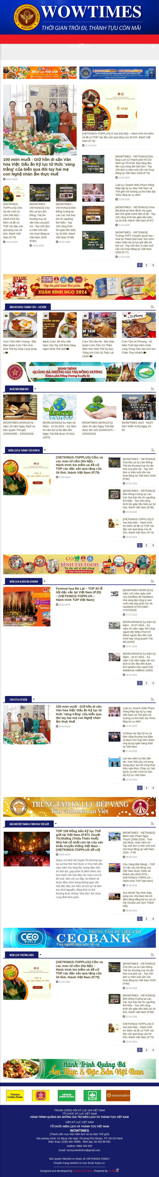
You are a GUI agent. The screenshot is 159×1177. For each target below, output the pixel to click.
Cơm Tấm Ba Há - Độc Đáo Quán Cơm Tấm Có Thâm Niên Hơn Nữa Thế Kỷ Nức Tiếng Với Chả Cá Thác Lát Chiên (98, 349)
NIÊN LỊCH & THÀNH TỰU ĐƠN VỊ (24, 450)
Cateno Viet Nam (83, 1170)
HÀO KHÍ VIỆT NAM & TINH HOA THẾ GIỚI (29, 824)
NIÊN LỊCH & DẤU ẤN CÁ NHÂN (24, 582)
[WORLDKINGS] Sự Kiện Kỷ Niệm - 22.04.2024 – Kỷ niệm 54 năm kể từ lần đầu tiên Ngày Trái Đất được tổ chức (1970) (59, 430)
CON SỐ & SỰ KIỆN (18, 700)
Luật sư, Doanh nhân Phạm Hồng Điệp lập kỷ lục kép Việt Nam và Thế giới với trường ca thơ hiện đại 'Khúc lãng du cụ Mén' (135, 189)
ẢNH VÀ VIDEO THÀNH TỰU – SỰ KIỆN (28, 307)
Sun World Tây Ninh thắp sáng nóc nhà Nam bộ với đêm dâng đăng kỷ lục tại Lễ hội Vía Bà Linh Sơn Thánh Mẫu (139, 899)
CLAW (113, 1170)
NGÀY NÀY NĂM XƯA (19, 389)
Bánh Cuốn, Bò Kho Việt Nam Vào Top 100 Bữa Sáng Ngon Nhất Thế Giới (59, 345)
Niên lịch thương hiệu (22, 955)
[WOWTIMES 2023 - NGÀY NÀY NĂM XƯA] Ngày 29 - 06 (137, 426)
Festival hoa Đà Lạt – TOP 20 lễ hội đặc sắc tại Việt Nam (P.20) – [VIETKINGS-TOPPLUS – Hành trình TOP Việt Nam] (79, 594)
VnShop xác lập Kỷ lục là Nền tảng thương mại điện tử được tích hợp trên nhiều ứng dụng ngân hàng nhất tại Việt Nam (138, 740)
